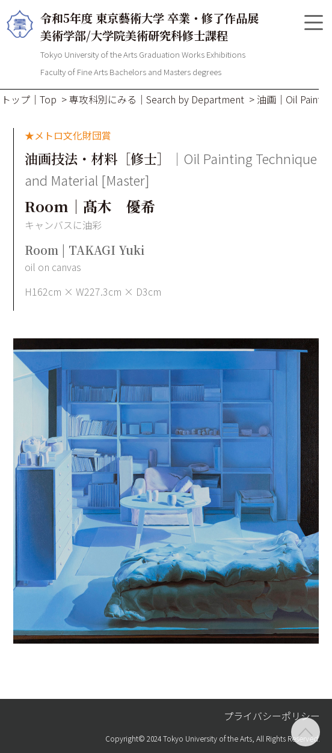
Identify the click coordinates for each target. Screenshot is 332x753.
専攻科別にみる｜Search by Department (156, 99)
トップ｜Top (29, 99)
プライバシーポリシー (272, 716)
